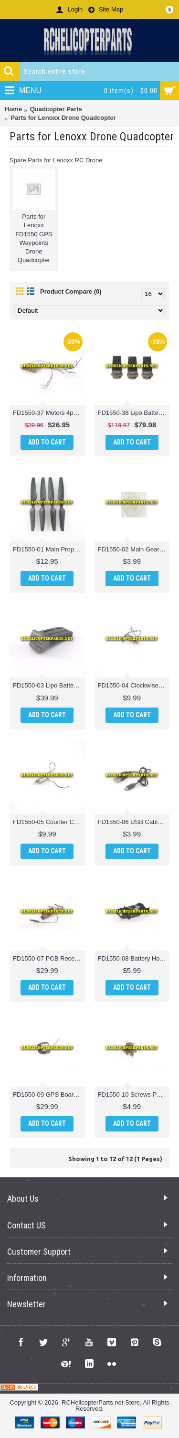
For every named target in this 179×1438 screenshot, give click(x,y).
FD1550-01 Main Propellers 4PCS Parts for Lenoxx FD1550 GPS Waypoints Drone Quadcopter (49, 549)
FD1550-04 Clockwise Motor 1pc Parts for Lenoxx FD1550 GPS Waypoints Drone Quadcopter (134, 685)
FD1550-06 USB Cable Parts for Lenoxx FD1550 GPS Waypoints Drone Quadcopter (134, 821)
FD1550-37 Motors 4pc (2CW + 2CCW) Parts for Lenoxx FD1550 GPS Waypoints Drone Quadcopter (49, 412)
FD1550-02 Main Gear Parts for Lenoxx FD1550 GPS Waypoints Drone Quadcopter (134, 549)
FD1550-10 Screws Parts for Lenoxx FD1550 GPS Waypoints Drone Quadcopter (134, 1094)
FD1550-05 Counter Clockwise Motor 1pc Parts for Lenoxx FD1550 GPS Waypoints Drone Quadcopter (49, 821)
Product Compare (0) (71, 291)
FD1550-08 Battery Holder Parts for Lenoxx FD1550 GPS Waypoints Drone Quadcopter (134, 958)
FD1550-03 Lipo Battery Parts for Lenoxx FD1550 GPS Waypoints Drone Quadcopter (49, 685)
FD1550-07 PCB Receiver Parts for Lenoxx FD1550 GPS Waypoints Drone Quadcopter (49, 958)
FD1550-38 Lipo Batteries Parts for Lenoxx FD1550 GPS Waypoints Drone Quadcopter (134, 412)
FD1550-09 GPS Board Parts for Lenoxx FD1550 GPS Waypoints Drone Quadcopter (49, 1094)
